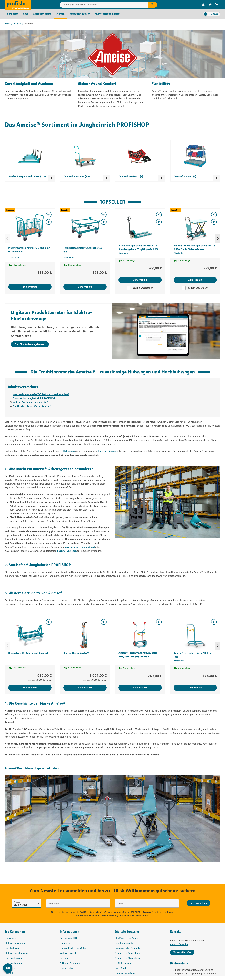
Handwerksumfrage (125, 973)
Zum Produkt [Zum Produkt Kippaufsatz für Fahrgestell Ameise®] (30, 687)
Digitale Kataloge (124, 963)
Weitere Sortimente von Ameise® (31, 402)
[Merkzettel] (210, 5)
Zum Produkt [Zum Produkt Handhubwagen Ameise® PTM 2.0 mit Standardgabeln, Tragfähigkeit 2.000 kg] (140, 279)
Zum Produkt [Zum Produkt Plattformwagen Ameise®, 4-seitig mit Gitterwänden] (30, 286)
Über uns (65, 943)
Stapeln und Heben (46, 768)
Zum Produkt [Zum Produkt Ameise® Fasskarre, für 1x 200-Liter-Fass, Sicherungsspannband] (140, 687)
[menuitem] (203, 5)
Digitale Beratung (127, 932)
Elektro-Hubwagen (108, 451)
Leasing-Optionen (67, 550)
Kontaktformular (179, 944)
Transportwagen (13, 963)
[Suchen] (152, 5)
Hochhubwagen (13, 948)
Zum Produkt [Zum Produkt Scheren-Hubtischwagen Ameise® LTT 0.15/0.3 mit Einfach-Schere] (195, 279)
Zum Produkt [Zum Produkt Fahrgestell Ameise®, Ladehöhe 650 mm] (85, 286)
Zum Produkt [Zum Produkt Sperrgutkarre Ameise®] (85, 687)
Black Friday (66, 968)
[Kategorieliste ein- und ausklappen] (51, 178)
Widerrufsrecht (68, 953)
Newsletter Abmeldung (127, 958)
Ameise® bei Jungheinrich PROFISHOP (34, 398)
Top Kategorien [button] (15, 932)
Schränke (10, 973)
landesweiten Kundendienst (80, 547)
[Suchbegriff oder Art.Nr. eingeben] (104, 5)
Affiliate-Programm (70, 963)
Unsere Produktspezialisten (74, 948)
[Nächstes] (217, 238)
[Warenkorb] (216, 5)
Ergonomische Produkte (127, 948)
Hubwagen (69, 451)
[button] (140, 933)
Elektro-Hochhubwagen (17, 953)
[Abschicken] (198, 903)
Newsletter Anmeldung (127, 953)
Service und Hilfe (69, 938)
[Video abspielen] (49, 222)
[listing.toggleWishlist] (49, 214)
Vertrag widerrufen (182, 952)
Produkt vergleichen (142, 287)
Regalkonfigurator (124, 943)
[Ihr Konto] (203, 4)
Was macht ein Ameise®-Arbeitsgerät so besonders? (41, 394)
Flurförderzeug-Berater (127, 938)
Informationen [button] (69, 932)
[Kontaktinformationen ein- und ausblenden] (7, 968)
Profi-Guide (121, 968)
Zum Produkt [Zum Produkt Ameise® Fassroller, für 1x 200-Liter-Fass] (195, 687)
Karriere (64, 958)
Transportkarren (13, 958)
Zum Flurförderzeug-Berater (29, 344)
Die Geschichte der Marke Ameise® (32, 406)
